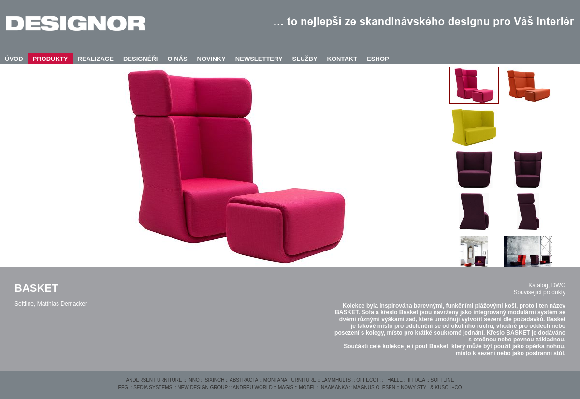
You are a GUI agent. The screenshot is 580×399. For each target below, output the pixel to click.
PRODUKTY (50, 58)
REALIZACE (96, 58)
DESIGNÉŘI (140, 58)
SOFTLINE (442, 380)
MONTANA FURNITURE (289, 380)
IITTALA (416, 380)
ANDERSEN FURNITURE (154, 380)
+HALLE (393, 380)
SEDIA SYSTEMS (152, 387)
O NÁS (177, 58)
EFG (123, 387)
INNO (194, 380)
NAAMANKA (334, 387)
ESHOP (378, 58)
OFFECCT (367, 380)
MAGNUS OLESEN (374, 387)
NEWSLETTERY (259, 58)
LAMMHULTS (336, 380)
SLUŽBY (305, 58)
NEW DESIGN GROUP (202, 387)
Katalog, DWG (547, 285)
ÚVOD (14, 58)
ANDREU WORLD (253, 387)
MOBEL (307, 387)
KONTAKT (342, 58)
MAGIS (285, 387)
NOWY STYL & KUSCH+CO (431, 387)
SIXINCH (215, 380)
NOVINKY (211, 58)
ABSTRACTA (244, 380)
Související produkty (540, 292)
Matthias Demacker (62, 303)
